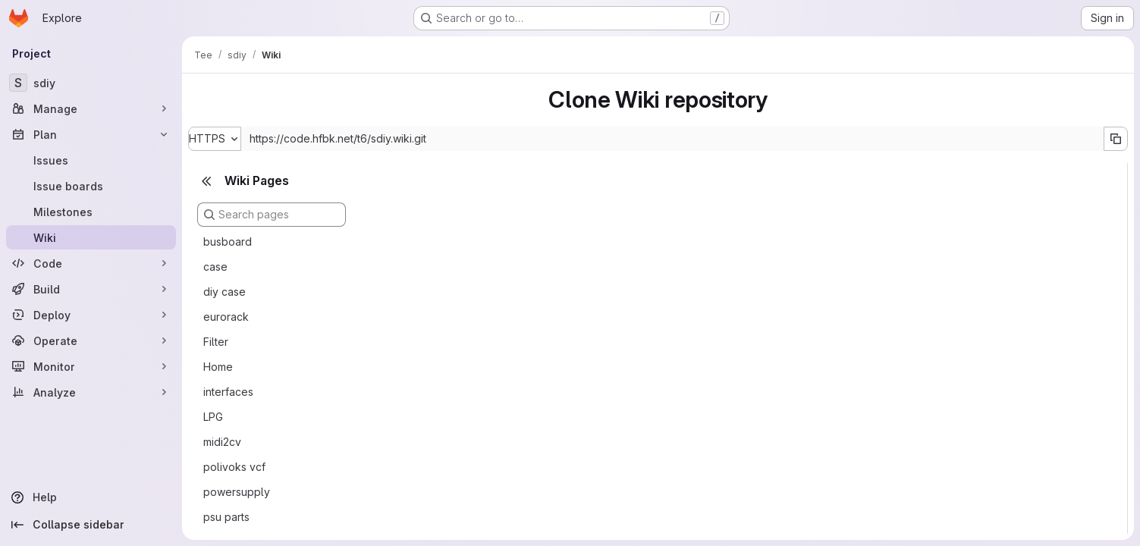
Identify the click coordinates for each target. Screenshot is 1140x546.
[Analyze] (91, 392)
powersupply (236, 491)
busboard (227, 241)
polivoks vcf (234, 466)
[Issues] (91, 160)
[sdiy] (91, 83)
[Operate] (91, 340)
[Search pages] (271, 214)
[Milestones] (91, 211)
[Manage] (91, 108)
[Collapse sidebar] (91, 525)
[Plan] (91, 134)
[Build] (91, 289)
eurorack (226, 316)
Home (218, 366)
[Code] (91, 263)
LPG (213, 416)
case (215, 266)
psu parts (226, 516)
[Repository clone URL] (672, 139)
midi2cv (222, 441)
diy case (224, 291)
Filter (215, 341)
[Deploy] (91, 315)
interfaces (228, 391)
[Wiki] (91, 237)
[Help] (91, 497)
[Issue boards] (91, 186)
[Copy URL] (1116, 139)
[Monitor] (91, 366)
